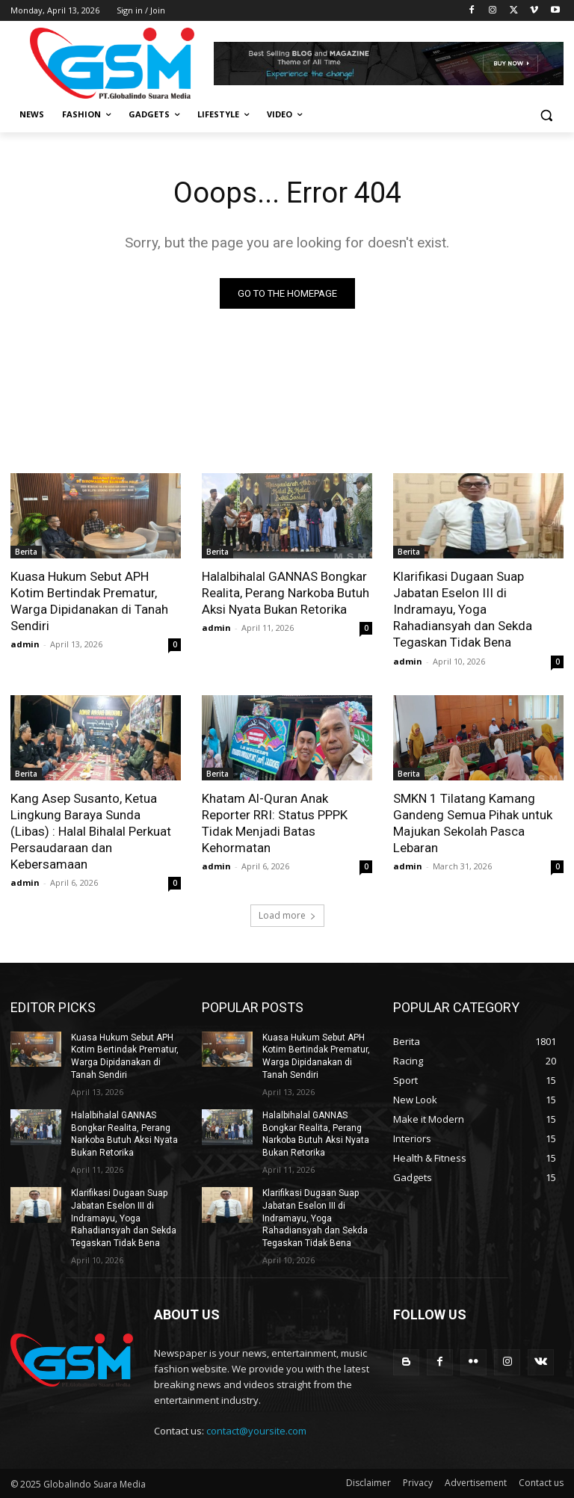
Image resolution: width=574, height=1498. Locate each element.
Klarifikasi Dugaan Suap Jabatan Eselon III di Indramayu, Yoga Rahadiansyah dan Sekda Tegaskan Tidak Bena (462, 609)
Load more (287, 915)
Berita (26, 551)
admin (25, 644)
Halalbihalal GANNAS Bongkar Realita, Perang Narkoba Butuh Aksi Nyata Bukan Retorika (285, 593)
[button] (546, 114)
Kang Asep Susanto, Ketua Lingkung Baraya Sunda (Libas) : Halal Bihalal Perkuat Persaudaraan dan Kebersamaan (90, 830)
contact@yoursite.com (256, 1430)
